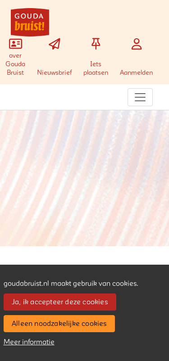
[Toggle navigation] (140, 97)
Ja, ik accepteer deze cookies (60, 302)
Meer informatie (29, 342)
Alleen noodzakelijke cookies (59, 323)
